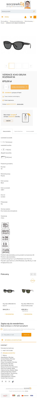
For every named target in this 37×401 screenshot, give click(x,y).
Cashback (8, 92)
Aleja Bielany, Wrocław (7, 357)
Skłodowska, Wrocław (7, 364)
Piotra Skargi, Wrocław (7, 365)
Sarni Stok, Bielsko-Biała (8, 368)
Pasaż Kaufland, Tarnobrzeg (9, 373)
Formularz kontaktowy (7, 348)
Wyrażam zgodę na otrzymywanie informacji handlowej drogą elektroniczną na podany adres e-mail (19, 329)
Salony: (5, 355)
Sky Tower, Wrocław (6, 360)
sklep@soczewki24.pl (9, 353)
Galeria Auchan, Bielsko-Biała (9, 370)
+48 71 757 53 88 (7, 350)
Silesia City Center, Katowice (9, 367)
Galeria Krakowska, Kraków (8, 372)
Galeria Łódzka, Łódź (7, 375)
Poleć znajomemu (8, 100)
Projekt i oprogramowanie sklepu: (18, 391)
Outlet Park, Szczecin (7, 378)
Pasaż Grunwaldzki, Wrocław (9, 362)
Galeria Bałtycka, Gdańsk (8, 376)
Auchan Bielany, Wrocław (8, 359)
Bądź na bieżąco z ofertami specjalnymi (14, 325)
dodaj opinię (20, 104)
